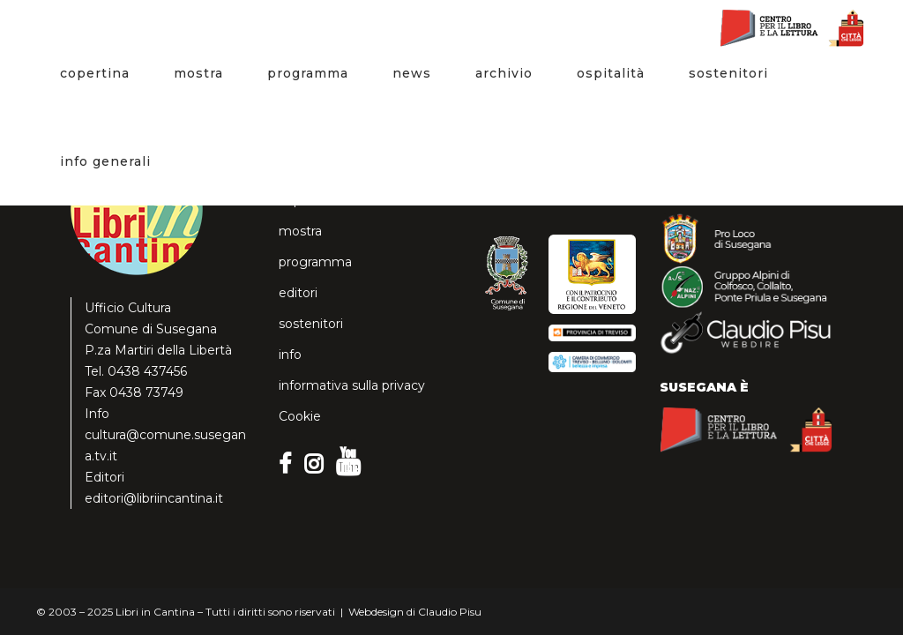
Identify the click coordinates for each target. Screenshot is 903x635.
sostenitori (311, 324)
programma (315, 262)
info (290, 354)
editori (298, 293)
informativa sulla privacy (352, 385)
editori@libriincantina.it (154, 498)
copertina (308, 200)
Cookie (300, 416)
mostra (300, 231)
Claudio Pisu (449, 611)
